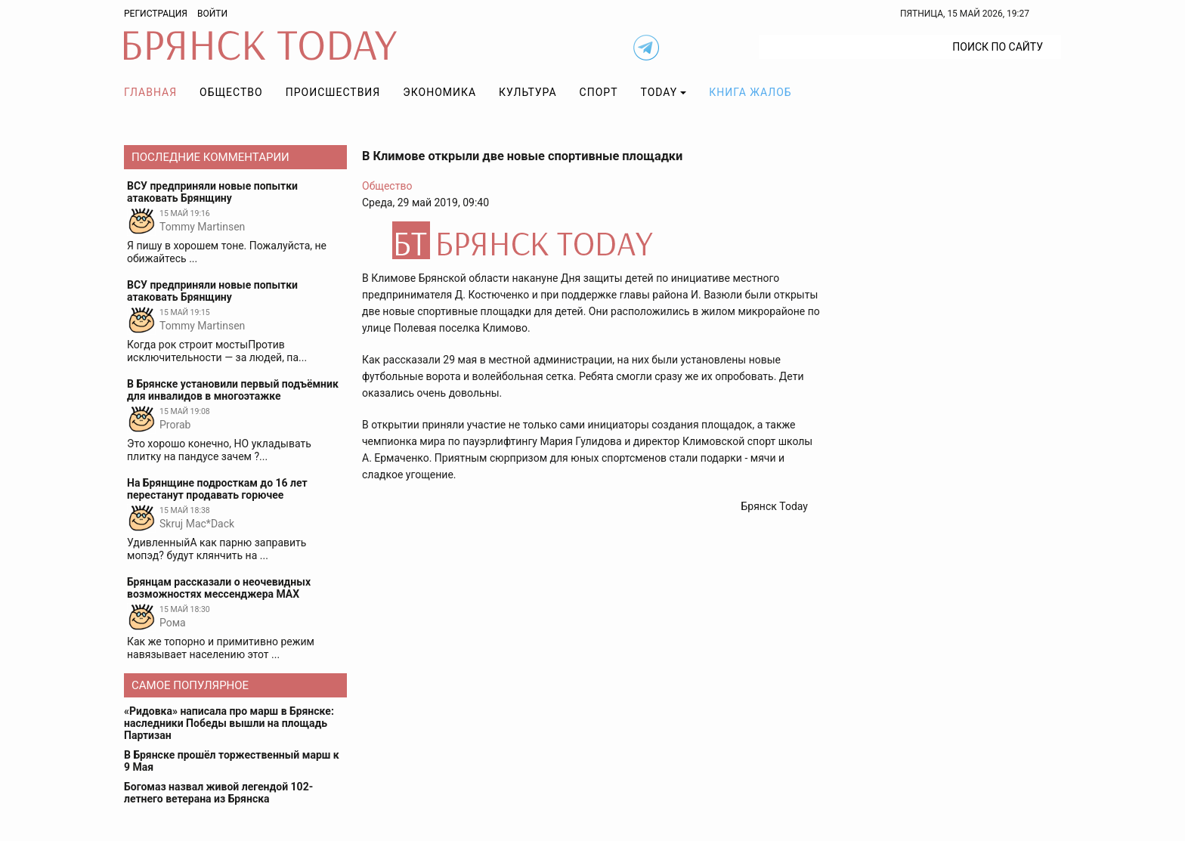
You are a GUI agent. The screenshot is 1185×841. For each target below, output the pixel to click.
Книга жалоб (750, 92)
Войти (212, 13)
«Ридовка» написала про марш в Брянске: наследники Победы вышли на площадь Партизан (229, 723)
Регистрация (155, 13)
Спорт (599, 92)
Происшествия (333, 92)
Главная (150, 92)
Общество (231, 92)
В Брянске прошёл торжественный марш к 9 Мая (231, 761)
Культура (527, 92)
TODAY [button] (659, 92)
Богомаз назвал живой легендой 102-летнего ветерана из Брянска (218, 793)
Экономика (439, 92)
